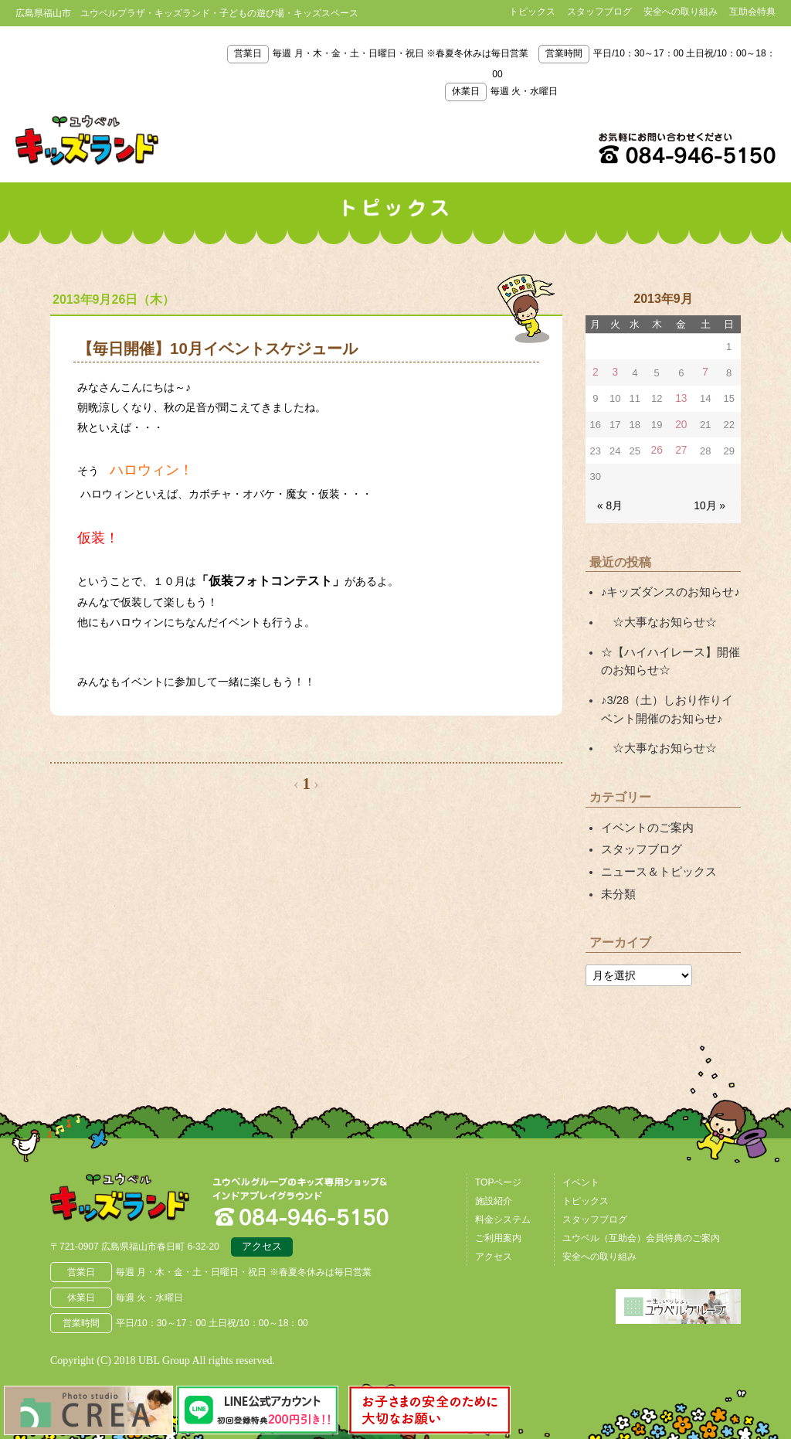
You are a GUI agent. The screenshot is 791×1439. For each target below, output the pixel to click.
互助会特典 (752, 11)
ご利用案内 (498, 1223)
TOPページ (498, 1167)
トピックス (532, 11)
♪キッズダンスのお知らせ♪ (666, 589)
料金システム (503, 1204)
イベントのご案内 (644, 817)
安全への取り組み (680, 11)
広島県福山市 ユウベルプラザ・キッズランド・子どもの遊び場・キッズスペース (129, 1186)
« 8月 (609, 503)
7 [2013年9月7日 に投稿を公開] (705, 372)
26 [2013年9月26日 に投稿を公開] (656, 448)
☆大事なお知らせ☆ (655, 617)
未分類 (617, 880)
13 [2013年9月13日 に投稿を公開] (680, 397)
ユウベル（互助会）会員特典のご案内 (641, 1223)
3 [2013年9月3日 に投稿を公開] (614, 372)
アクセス (261, 1235)
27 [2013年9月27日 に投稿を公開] (680, 448)
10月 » (710, 503)
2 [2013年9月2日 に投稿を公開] (595, 372)
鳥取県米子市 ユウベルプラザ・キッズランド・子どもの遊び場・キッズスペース (86, 140)
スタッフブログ (599, 11)
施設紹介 (493, 1186)
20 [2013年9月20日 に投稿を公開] (680, 423)
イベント (580, 1167)
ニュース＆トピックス (655, 859)
